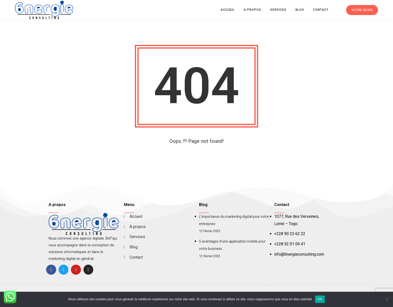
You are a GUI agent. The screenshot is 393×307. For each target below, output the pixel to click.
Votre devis (362, 10)
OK (320, 299)
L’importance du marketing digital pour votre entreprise (234, 220)
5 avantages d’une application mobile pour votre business (232, 245)
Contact (321, 10)
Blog (300, 10)
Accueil (228, 10)
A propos (252, 10)
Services (278, 10)
